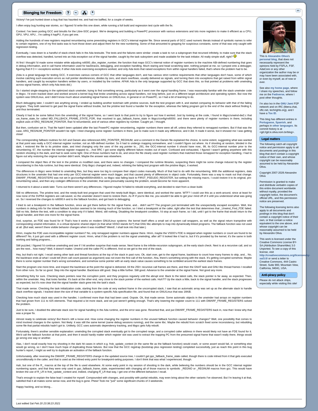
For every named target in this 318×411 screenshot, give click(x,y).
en (298, 10)
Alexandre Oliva (278, 56)
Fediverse (278, 94)
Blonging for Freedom (43, 13)
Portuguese (267, 122)
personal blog (268, 59)
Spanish (281, 122)
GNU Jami (286, 103)
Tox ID (272, 113)
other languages (283, 125)
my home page (280, 87)
